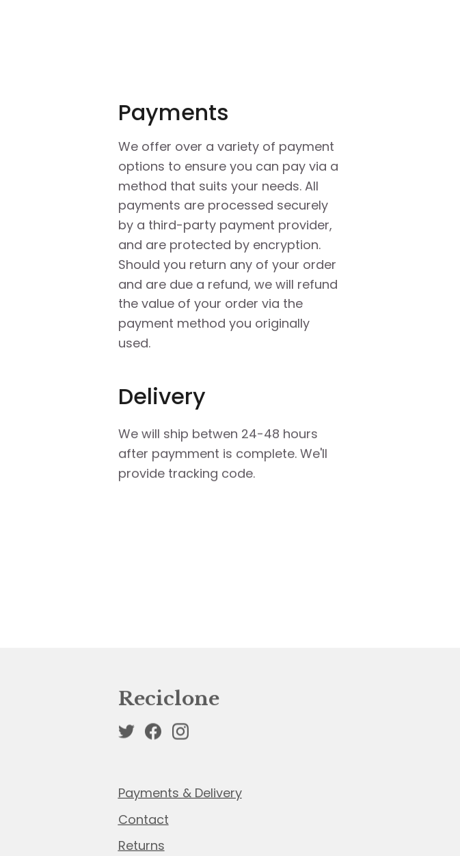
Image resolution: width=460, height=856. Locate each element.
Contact (143, 820)
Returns (141, 846)
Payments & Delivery (180, 793)
